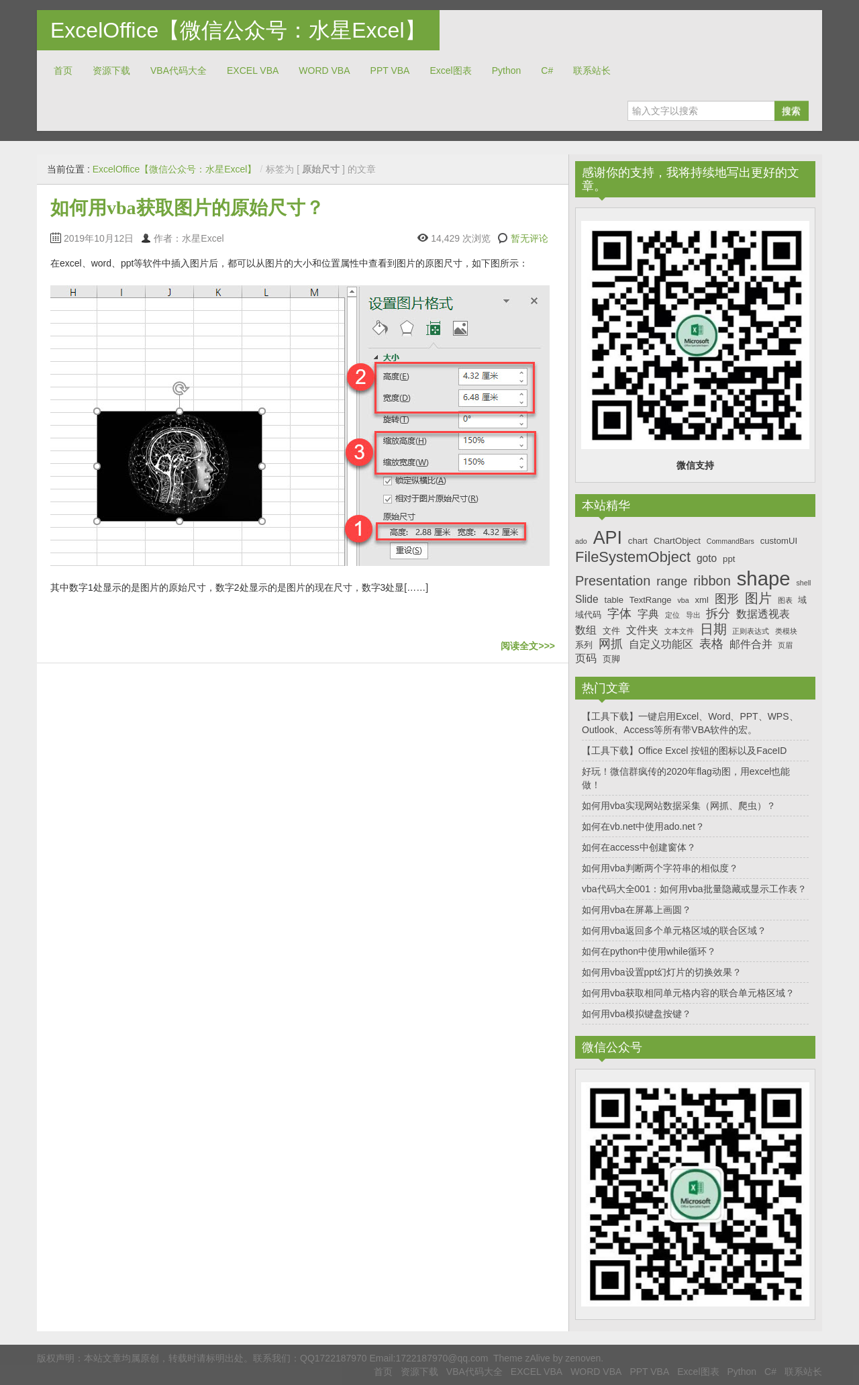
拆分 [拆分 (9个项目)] (718, 613)
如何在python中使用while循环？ (649, 951)
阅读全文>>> (528, 645)
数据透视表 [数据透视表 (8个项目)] (763, 614)
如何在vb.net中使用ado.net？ (643, 826)
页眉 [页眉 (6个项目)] (785, 645)
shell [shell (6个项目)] (803, 583)
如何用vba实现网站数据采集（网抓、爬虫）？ (679, 805)
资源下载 (111, 70)
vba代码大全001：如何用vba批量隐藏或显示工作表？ (694, 888)
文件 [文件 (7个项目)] (611, 631)
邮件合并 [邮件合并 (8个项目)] (750, 644)
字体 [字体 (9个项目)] (619, 613)
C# (547, 70)
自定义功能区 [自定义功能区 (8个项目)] (661, 644)
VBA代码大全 (178, 70)
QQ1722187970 (333, 1358)
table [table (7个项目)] (614, 600)
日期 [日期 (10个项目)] (713, 629)
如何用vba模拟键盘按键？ (636, 1013)
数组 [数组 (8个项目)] (586, 630)
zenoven (583, 1358)
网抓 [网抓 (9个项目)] (611, 644)
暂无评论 (529, 238)
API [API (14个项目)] (607, 538)
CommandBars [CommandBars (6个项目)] (730, 541)
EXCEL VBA (253, 70)
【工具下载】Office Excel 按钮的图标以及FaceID (684, 750)
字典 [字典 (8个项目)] (648, 614)
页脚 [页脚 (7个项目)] (611, 659)
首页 (63, 70)
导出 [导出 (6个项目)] (693, 615)
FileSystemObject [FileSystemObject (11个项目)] (633, 556)
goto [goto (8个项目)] (707, 558)
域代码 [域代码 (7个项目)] (588, 615)
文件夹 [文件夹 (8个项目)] (642, 630)
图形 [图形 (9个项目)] (727, 599)
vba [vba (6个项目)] (683, 600)
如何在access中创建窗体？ (639, 847)
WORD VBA (324, 70)
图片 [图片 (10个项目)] (758, 598)
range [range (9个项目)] (671, 581)
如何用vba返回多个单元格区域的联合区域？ (674, 930)
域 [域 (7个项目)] (802, 600)
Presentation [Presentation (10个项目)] (612, 580)
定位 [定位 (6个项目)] (672, 615)
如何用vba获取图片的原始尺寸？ (187, 207)
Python (506, 70)
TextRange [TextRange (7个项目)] (650, 600)
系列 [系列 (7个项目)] (584, 645)
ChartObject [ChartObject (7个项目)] (677, 541)
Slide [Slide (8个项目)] (587, 599)
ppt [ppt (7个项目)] (729, 559)
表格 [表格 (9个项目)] (711, 644)
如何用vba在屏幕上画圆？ (636, 909)
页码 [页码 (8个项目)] (586, 658)
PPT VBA (390, 70)
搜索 (791, 110)
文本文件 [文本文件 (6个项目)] (679, 631)
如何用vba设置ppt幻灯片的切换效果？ (662, 972)
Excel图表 (450, 70)
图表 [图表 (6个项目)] (785, 600)
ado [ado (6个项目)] (581, 541)
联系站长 (592, 70)
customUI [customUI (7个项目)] (778, 541)
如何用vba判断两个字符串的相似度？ (660, 868)
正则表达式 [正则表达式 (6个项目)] (750, 631)
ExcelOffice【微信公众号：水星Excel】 (238, 30)
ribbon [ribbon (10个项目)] (712, 580)
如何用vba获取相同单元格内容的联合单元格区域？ (688, 993)
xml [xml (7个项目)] (701, 600)
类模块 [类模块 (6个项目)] (786, 631)
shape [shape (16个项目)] (764, 578)
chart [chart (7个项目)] (638, 541)
